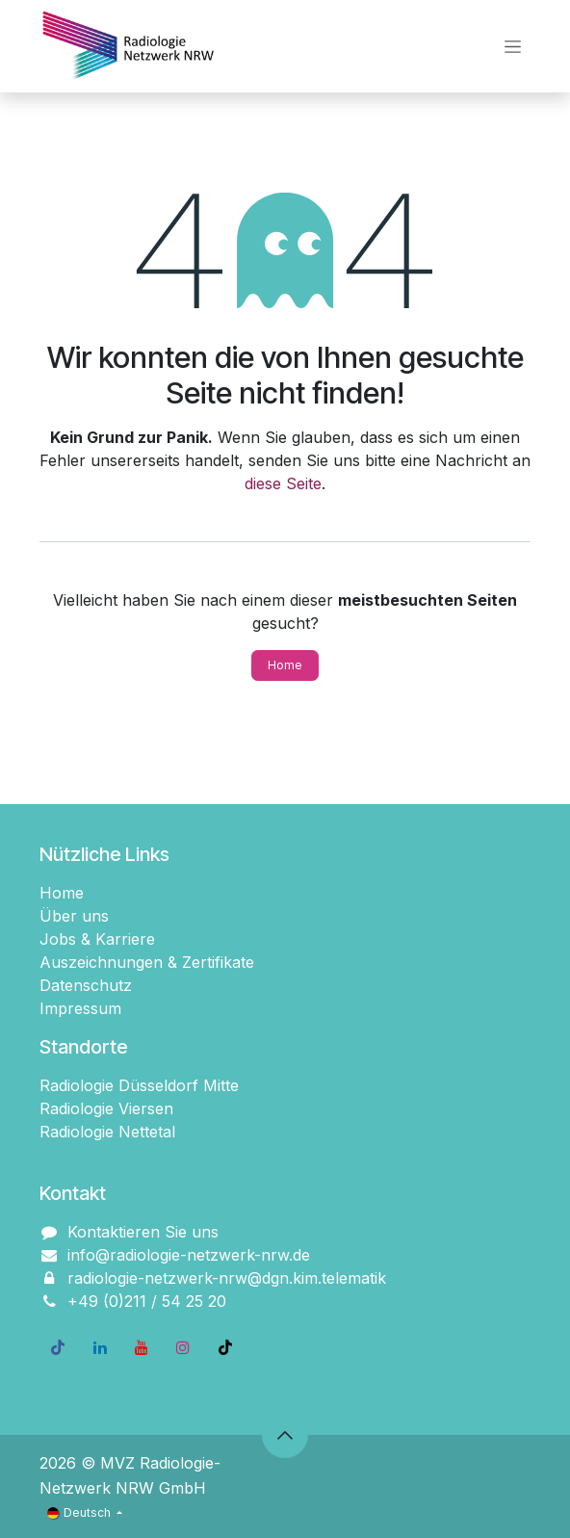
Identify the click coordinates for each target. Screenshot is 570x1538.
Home (285, 665)
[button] (285, 1435)
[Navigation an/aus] (513, 46)
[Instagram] (183, 1347)
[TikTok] (225, 1347)
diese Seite (283, 483)
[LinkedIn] (100, 1347)
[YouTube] (141, 1347)
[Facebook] (57, 1347)
